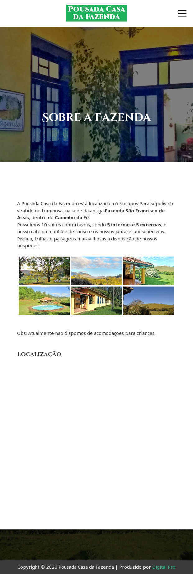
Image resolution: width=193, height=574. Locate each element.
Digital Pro (164, 567)
